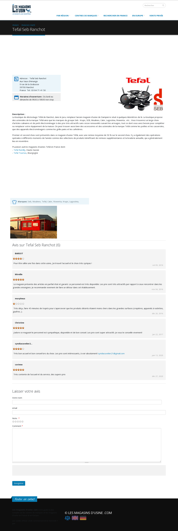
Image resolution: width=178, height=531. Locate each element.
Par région (63, 15)
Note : (16, 418)
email (14, 408)
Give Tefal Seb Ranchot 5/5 (22, 421)
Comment (17, 426)
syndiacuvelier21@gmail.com (111, 353)
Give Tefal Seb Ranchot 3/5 (18, 421)
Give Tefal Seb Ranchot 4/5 (20, 421)
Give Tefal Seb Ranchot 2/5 (16, 421)
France (16, 25)
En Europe (137, 15)
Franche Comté (28, 25)
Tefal (16, 153)
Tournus (23, 153)
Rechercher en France (116, 15)
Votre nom (17, 397)
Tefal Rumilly (19, 150)
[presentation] (32, 470)
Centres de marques (86, 15)
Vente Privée (156, 15)
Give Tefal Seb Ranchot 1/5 (13, 421)
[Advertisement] (89, 56)
